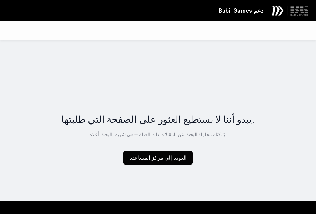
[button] (158, 158)
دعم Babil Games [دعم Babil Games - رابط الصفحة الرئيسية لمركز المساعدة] (240, 10)
